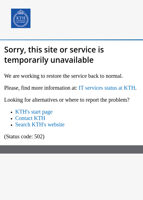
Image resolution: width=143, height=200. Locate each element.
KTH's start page (34, 112)
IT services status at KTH (107, 88)
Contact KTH (30, 118)
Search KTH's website (40, 124)
